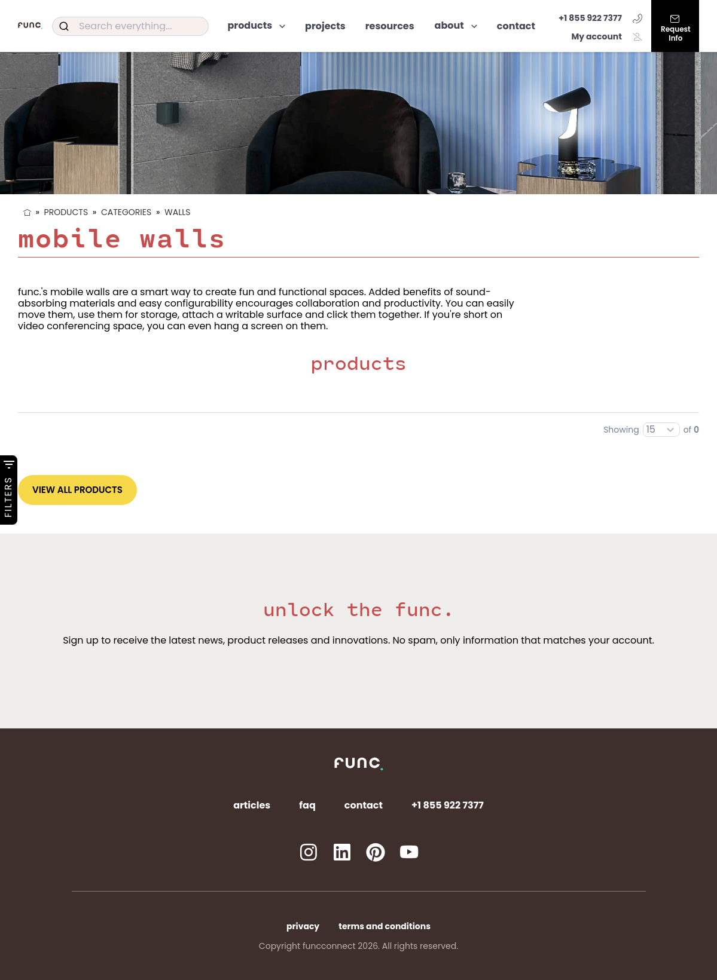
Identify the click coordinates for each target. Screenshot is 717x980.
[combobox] (130, 26)
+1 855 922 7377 (600, 18)
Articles (251, 805)
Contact (363, 805)
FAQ (307, 805)
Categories (126, 212)
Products (66, 212)
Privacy (302, 926)
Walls (177, 212)
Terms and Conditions (384, 926)
